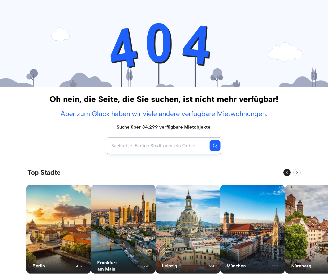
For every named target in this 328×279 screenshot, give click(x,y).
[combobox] (158, 146)
